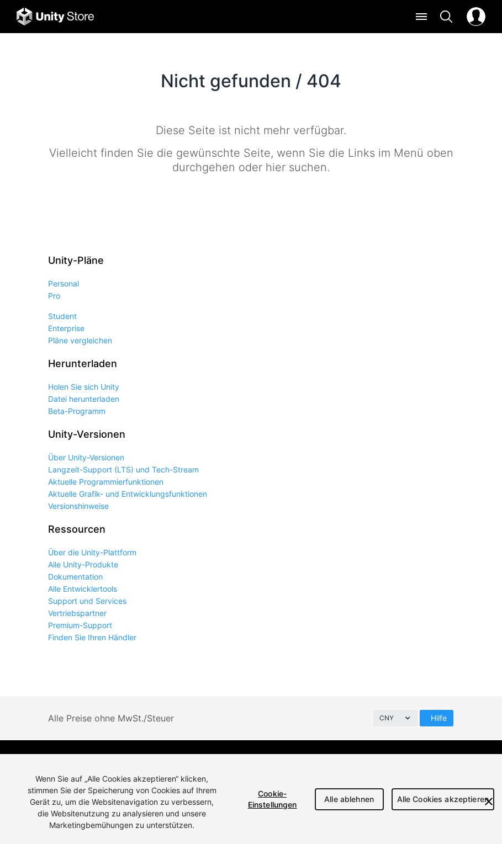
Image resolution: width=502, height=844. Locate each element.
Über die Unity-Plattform (92, 552)
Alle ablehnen (349, 799)
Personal (63, 283)
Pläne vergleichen (80, 340)
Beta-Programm (76, 411)
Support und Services (87, 601)
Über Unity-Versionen (86, 457)
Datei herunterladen (83, 399)
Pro (54, 295)
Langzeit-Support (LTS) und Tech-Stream (123, 469)
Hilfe (439, 718)
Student (62, 316)
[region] (251, 799)
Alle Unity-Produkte (83, 564)
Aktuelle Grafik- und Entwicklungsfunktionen (127, 493)
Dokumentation (75, 576)
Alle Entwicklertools (82, 588)
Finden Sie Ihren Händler (92, 637)
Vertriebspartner (77, 613)
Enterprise (66, 328)
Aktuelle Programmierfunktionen (105, 481)
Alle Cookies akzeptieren (443, 799)
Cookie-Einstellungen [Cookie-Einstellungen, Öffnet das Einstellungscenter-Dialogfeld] (272, 799)
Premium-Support (80, 625)
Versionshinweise (78, 506)
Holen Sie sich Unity (83, 386)
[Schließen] (488, 801)
